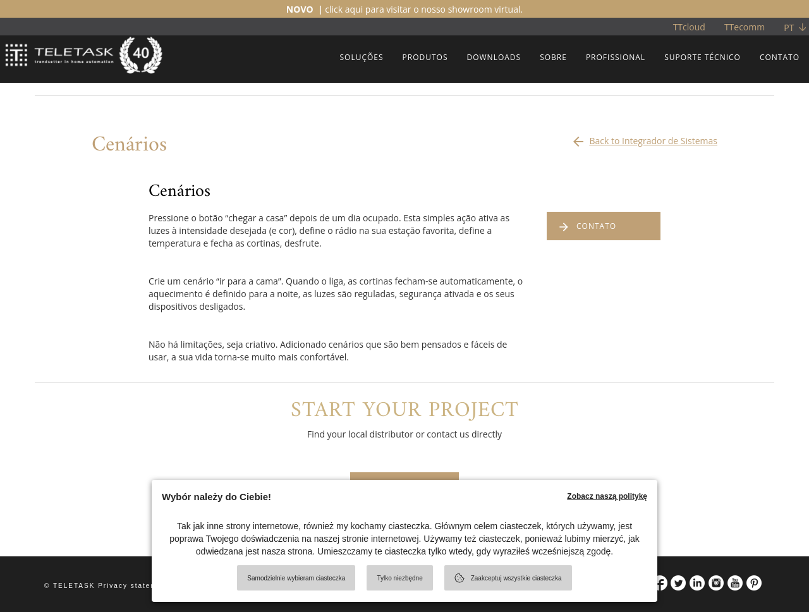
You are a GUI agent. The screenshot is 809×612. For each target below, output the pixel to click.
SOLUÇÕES (361, 57)
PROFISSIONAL (615, 57)
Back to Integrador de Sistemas (644, 137)
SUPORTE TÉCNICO (702, 57)
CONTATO (780, 57)
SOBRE (553, 57)
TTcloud (689, 27)
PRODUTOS (425, 57)
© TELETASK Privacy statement (107, 585)
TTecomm (744, 27)
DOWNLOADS (493, 57)
